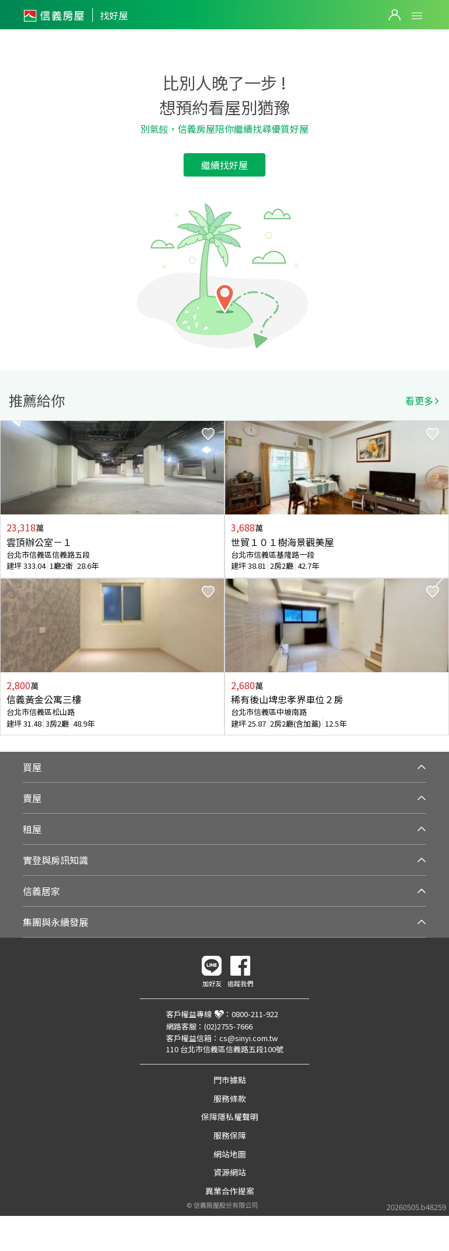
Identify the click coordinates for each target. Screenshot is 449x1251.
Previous (9, 578)
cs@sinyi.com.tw (248, 1037)
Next (439, 578)
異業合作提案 (229, 1191)
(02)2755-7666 (228, 1026)
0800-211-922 (255, 1014)
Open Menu (417, 15)
